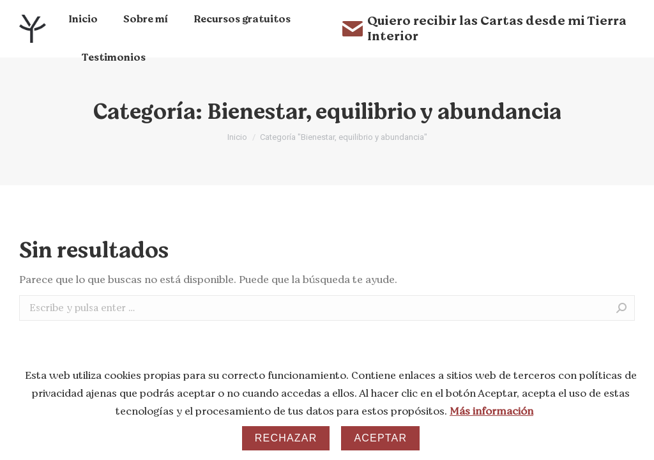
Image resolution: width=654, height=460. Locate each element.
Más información (491, 411)
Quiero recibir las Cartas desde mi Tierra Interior (484, 28)
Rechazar (286, 438)
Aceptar (380, 438)
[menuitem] (83, 19)
